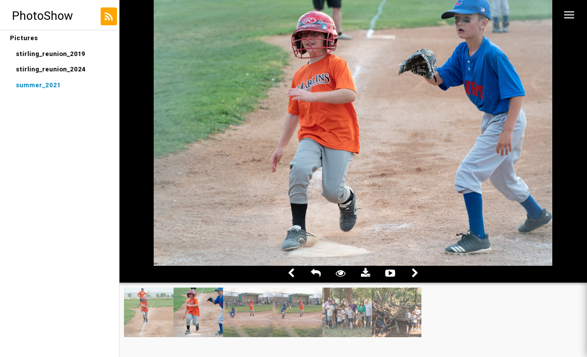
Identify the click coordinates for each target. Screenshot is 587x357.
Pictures (24, 38)
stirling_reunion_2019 (50, 54)
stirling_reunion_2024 (51, 69)
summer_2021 (38, 85)
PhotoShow (42, 15)
